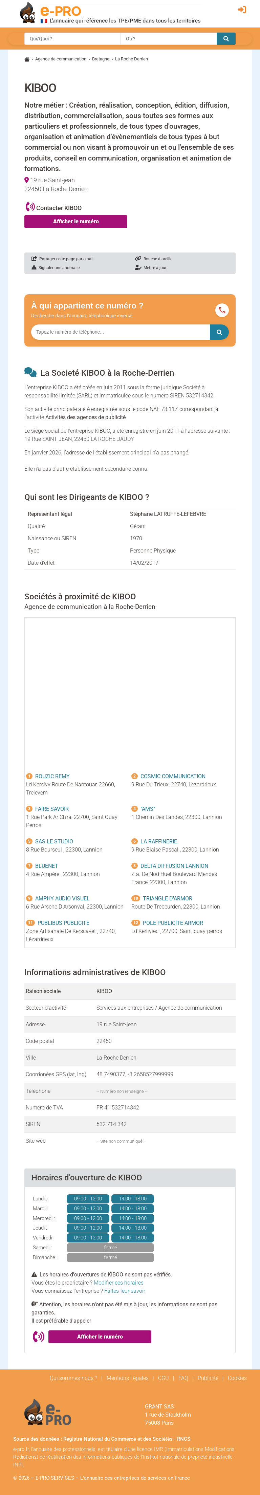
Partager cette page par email (62, 259)
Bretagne (100, 58)
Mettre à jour (151, 267)
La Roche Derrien (131, 58)
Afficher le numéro (76, 221)
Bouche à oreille (153, 259)
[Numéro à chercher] (120, 332)
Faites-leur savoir (124, 1291)
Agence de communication (60, 58)
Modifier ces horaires (119, 1282)
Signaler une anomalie (55, 267)
